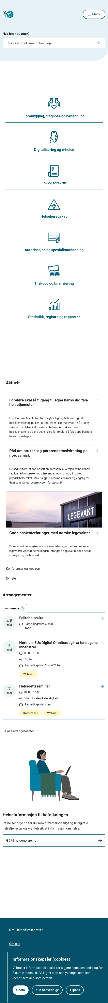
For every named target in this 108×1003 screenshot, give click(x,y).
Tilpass (75, 990)
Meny (96, 14)
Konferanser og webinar (23, 568)
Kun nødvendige (47, 990)
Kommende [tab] (14, 608)
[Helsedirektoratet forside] (7, 14)
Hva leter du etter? (16, 34)
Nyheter (11, 578)
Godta (20, 990)
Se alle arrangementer (19, 731)
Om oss (14, 944)
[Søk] (99, 43)
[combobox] (54, 43)
